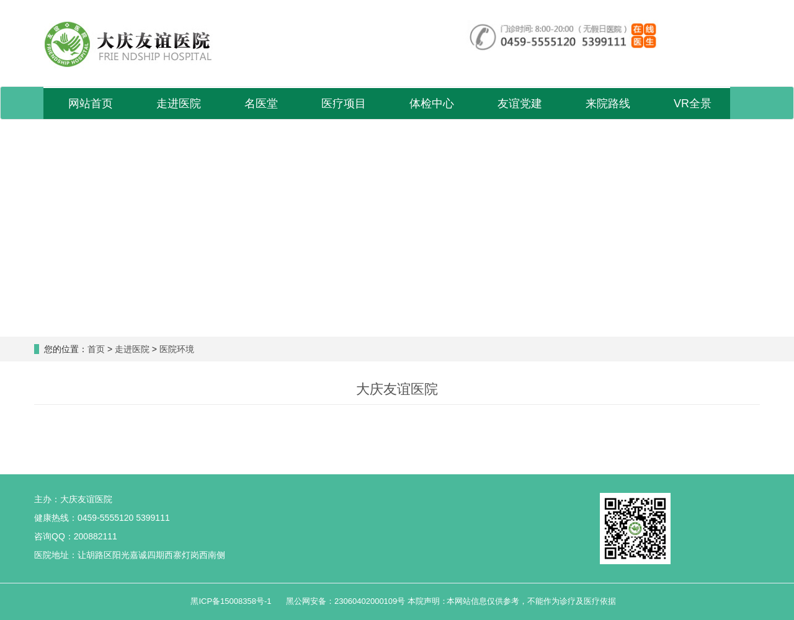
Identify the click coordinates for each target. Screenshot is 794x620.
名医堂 (261, 103)
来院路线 (608, 103)
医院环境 (176, 349)
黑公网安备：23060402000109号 (345, 601)
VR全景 (692, 103)
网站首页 (90, 103)
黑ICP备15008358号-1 (232, 601)
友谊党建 (519, 103)
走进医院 (178, 103)
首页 (96, 349)
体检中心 (431, 103)
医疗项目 (343, 103)
